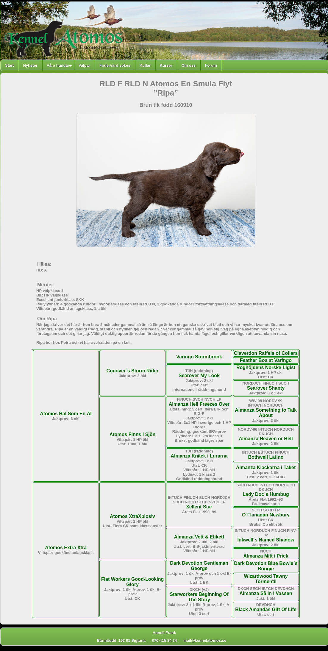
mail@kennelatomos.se (207, 640)
